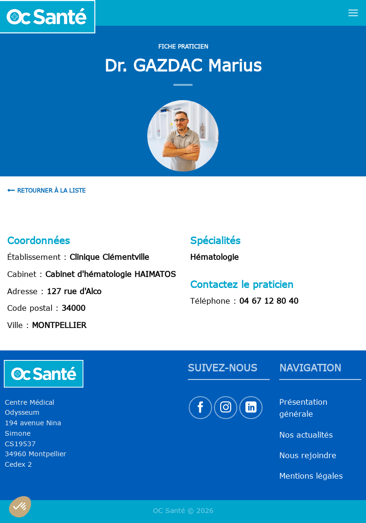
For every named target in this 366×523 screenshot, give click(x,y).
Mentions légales (311, 476)
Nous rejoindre (307, 455)
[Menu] (353, 12)
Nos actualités (306, 435)
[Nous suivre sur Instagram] (225, 408)
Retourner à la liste (46, 190)
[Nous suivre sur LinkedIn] (251, 408)
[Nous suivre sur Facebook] (200, 408)
